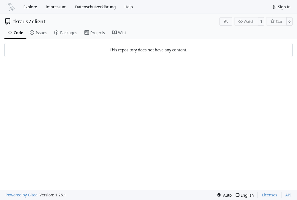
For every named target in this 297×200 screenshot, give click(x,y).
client (39, 21)
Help (128, 6)
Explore (30, 6)
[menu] (224, 195)
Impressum (56, 6)
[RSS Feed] (225, 21)
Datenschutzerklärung (95, 6)
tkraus (20, 21)
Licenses (269, 195)
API (288, 195)
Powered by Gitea (22, 195)
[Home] (10, 7)
